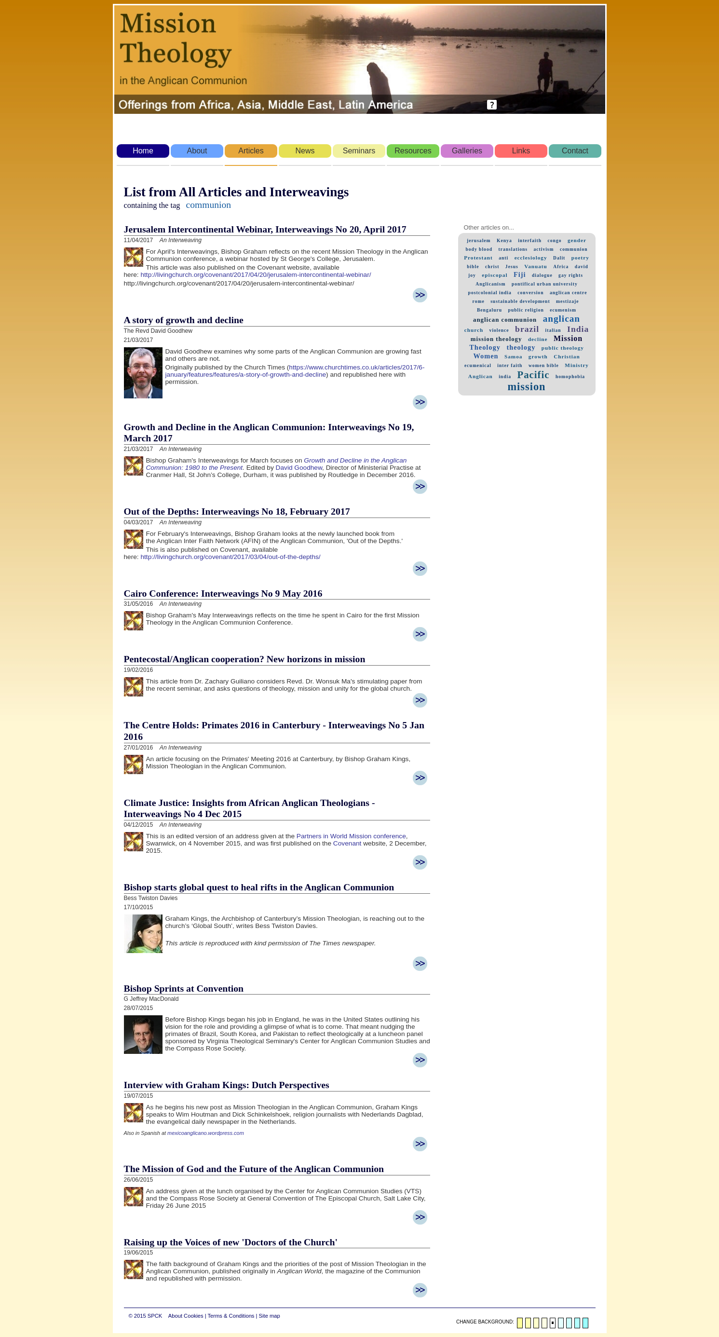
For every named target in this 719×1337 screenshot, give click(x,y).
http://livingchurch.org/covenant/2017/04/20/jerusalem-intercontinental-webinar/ (255, 274)
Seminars (359, 151)
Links (521, 151)
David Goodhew (299, 467)
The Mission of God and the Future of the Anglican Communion (254, 1168)
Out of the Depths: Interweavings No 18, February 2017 (237, 511)
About (197, 151)
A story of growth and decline (184, 319)
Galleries (467, 151)
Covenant (347, 843)
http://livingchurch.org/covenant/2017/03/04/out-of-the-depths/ (230, 556)
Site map (269, 1316)
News (304, 151)
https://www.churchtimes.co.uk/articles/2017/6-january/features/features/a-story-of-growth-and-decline (295, 371)
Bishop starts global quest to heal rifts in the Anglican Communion (259, 887)
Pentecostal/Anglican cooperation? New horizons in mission (245, 659)
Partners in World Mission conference (351, 836)
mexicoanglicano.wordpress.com (205, 1133)
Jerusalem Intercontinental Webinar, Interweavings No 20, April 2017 (265, 229)
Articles (250, 151)
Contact (575, 151)
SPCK (155, 1316)
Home (143, 151)
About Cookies (185, 1316)
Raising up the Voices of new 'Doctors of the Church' (231, 1242)
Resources (412, 151)
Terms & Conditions (230, 1316)
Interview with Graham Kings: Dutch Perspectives (226, 1084)
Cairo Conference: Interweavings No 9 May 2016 (223, 593)
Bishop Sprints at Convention (184, 988)
